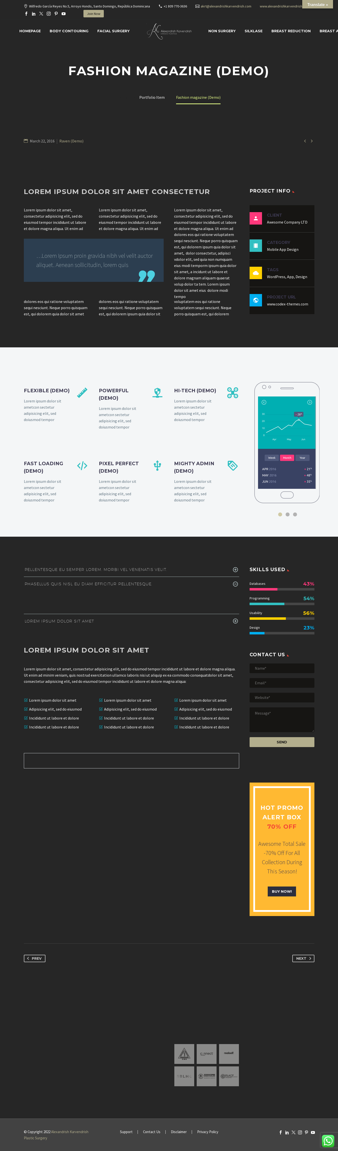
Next (304, 958)
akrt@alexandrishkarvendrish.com (226, 6)
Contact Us (151, 1132)
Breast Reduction (291, 31)
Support (126, 1132)
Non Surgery (222, 31)
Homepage (30, 31)
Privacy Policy (207, 1132)
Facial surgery (113, 31)
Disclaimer (179, 1132)
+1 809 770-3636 (175, 6)
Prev (33, 958)
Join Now (93, 13)
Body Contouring (69, 31)
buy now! (282, 891)
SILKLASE (254, 31)
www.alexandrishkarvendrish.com (284, 6)
